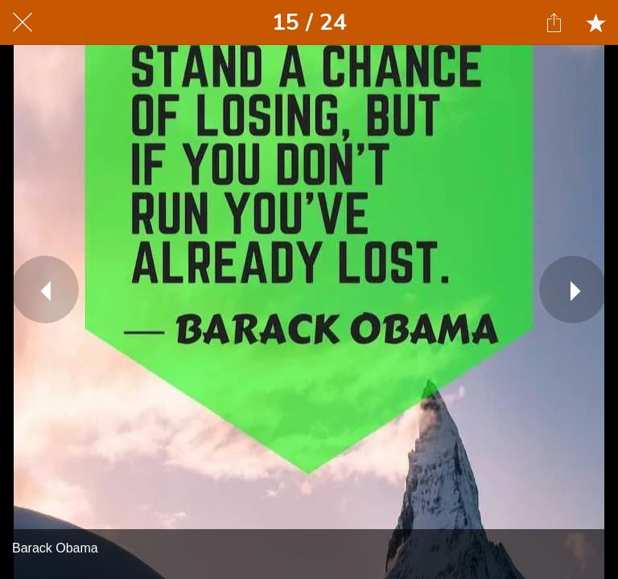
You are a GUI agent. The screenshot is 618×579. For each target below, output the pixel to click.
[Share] (553, 22)
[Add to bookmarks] (595, 22)
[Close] (22, 22)
